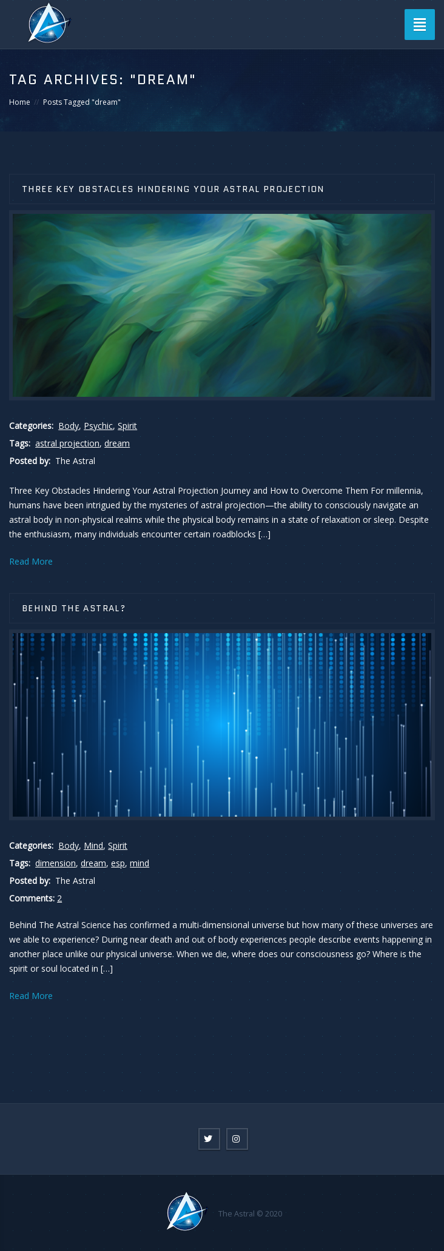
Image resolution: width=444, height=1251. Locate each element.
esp (118, 863)
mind (139, 863)
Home (19, 102)
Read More (31, 561)
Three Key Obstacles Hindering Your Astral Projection (173, 189)
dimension (55, 863)
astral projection (67, 443)
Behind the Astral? (74, 608)
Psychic (98, 425)
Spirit (127, 425)
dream (117, 443)
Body (68, 425)
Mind (93, 845)
